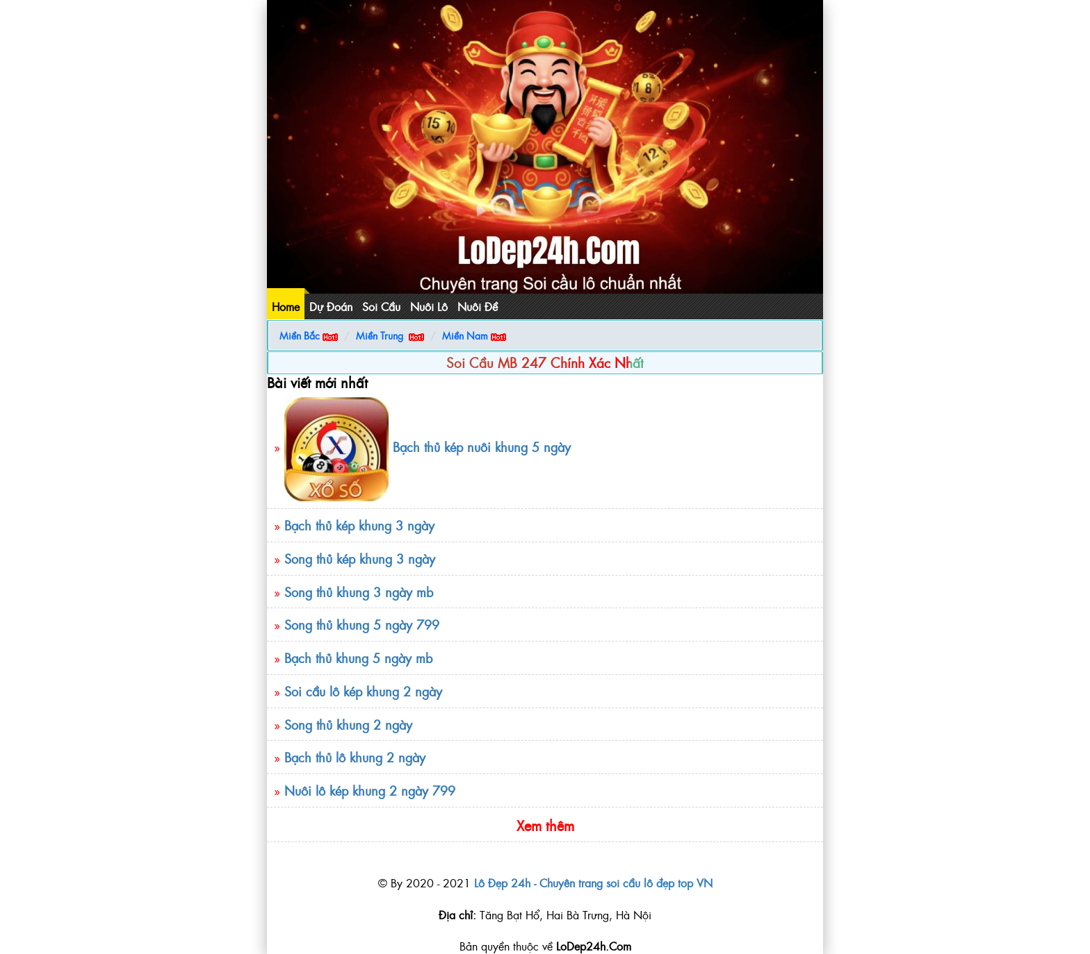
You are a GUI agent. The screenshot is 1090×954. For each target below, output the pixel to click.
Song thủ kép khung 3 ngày (359, 558)
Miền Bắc (299, 335)
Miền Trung (379, 335)
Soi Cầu (381, 306)
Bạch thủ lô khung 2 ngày (354, 757)
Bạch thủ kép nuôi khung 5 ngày (482, 447)
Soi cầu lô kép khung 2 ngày (363, 691)
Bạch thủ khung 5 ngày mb (358, 657)
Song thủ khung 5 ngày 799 (361, 624)
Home (286, 306)
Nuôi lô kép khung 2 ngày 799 (369, 790)
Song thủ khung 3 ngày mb (358, 592)
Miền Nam (465, 335)
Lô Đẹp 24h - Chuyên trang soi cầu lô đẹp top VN (593, 882)
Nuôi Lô (429, 306)
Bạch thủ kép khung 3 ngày (359, 525)
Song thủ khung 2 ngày (350, 724)
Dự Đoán (330, 306)
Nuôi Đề (477, 306)
